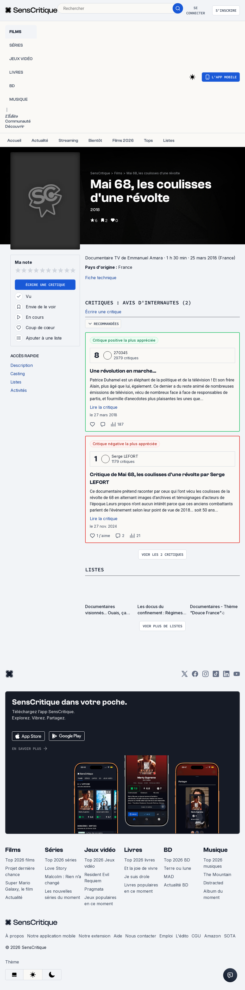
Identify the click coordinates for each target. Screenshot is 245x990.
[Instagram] (205, 675)
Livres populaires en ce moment (141, 887)
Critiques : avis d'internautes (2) (138, 302)
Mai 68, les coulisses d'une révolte (153, 173)
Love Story (56, 867)
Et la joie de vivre (141, 867)
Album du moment (213, 893)
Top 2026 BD (177, 859)
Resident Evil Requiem (96, 877)
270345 (121, 352)
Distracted (213, 882)
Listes (94, 569)
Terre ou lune (177, 867)
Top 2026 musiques (212, 862)
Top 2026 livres (139, 859)
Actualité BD (176, 884)
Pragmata (93, 888)
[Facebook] (195, 675)
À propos (14, 935)
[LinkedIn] (226, 675)
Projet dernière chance (20, 871)
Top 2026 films (20, 859)
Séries (54, 849)
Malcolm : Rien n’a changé (63, 879)
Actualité (13, 896)
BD (168, 849)
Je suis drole (136, 876)
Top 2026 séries (61, 859)
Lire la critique (103, 407)
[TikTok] (216, 675)
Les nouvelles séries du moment (62, 893)
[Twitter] (184, 675)
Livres (133, 849)
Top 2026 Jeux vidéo (99, 862)
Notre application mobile (51, 935)
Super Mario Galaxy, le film (19, 885)
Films (118, 173)
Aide (118, 935)
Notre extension (94, 935)
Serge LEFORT (125, 456)
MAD (169, 876)
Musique (215, 849)
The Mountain (217, 874)
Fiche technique (100, 277)
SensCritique (100, 173)
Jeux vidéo (100, 849)
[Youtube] (237, 675)
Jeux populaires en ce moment (100, 900)
